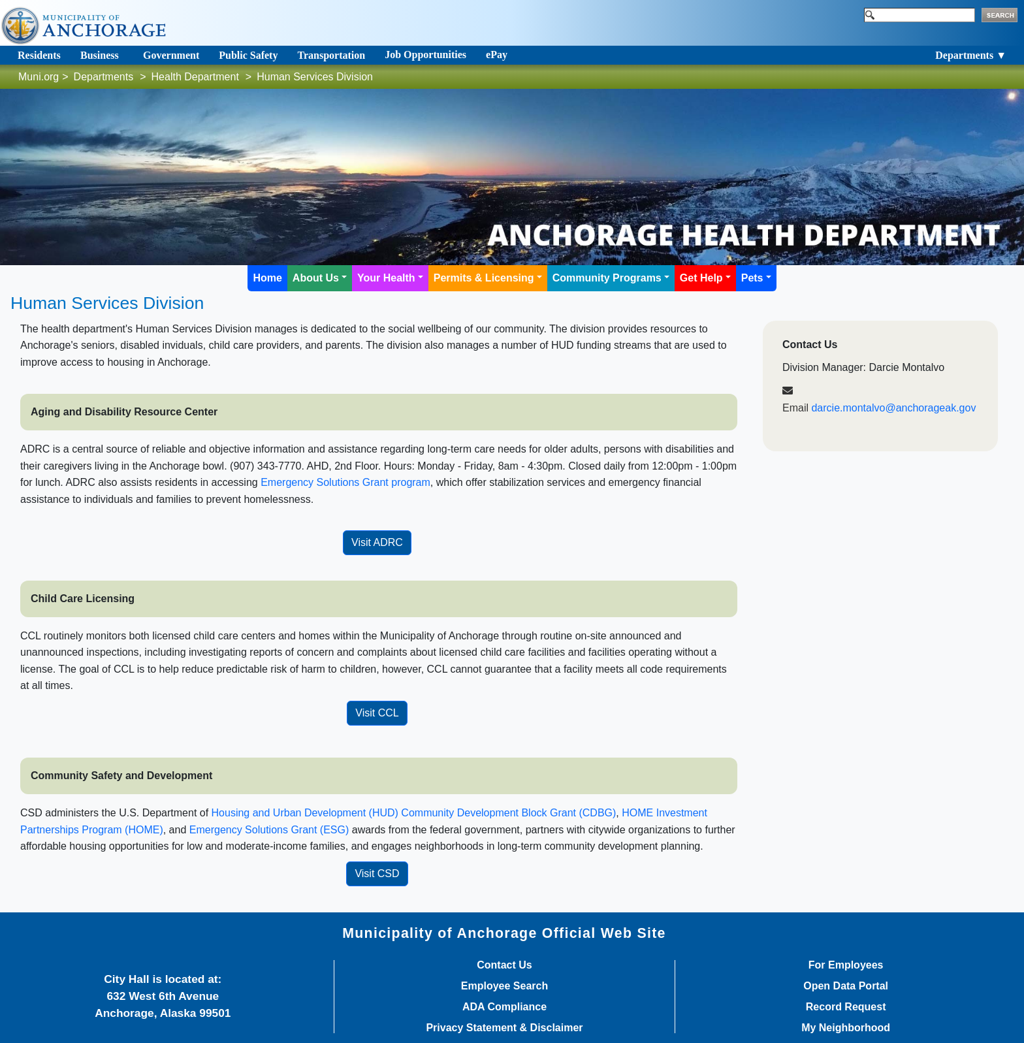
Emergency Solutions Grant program (345, 482)
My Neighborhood (845, 1028)
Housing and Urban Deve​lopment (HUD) (307, 812)
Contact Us (504, 965)
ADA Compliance (504, 1007)
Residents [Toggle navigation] (39, 55)
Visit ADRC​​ (377, 542)
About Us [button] (316, 277)
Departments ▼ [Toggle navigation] (970, 55)
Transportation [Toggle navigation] (331, 55)
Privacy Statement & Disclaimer (504, 1028)
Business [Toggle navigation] (99, 55)
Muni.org (38, 76)
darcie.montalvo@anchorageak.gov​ (893, 407)
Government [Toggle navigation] (171, 55)
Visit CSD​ (377, 873)
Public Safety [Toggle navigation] (248, 55)
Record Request (846, 1007)
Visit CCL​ (376, 712)
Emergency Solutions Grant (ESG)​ (269, 829)
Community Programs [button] (607, 277)
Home (267, 277)
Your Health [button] (386, 277)
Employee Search (504, 986)
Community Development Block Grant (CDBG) (508, 812)
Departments (104, 76)
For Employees (846, 965)
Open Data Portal (845, 986)
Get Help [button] (701, 277)
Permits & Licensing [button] (484, 277)
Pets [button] (752, 277)
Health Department (195, 76)
